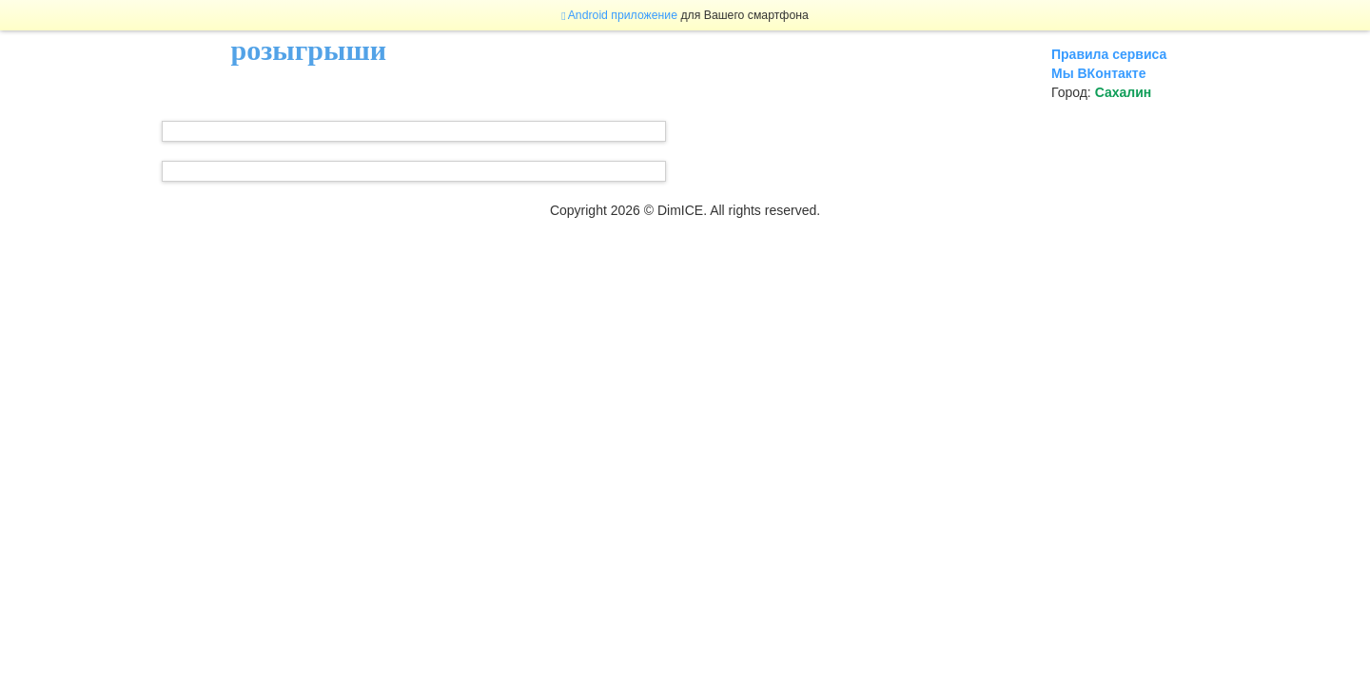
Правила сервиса (1108, 54)
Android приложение (619, 15)
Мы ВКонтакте (1098, 73)
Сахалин (1123, 92)
